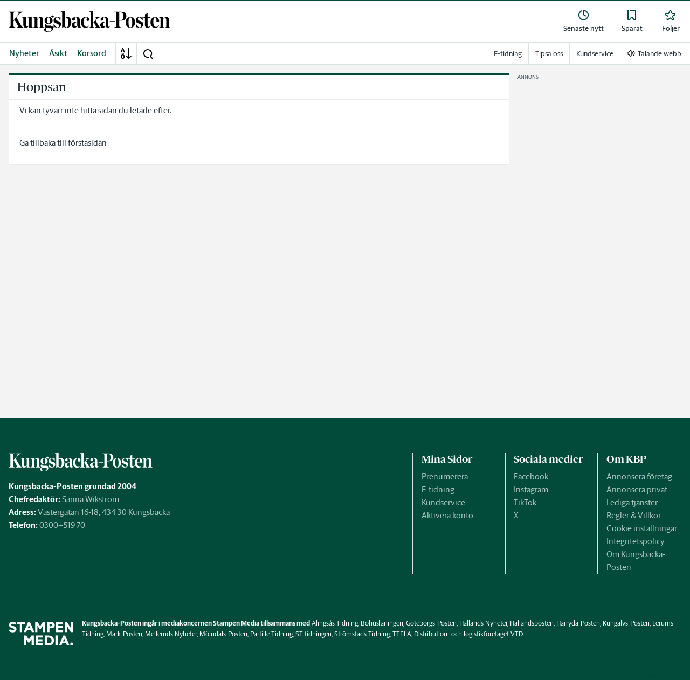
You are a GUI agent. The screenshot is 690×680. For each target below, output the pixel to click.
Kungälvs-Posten (626, 623)
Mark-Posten (124, 634)
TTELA (401, 634)
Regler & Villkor (633, 515)
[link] (89, 21)
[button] (147, 53)
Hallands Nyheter (483, 623)
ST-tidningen (313, 634)
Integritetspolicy (635, 541)
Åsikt (58, 53)
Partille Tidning (271, 634)
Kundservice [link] (594, 53)
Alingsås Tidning (335, 623)
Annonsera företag (639, 476)
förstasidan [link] (87, 143)
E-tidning (438, 489)
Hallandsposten (532, 623)
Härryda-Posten (578, 623)
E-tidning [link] (508, 53)
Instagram (531, 489)
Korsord (91, 53)
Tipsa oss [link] (549, 53)
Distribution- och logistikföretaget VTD (468, 634)
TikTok (525, 502)
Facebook (531, 476)
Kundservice (443, 502)
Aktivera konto (447, 515)
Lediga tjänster (632, 502)
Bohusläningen (382, 623)
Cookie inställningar (641, 528)
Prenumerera (445, 476)
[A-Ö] (126, 53)
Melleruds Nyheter (171, 634)
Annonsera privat (636, 489)
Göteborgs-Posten (431, 623)
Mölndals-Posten (223, 634)
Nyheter (24, 53)
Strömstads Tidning (362, 634)
